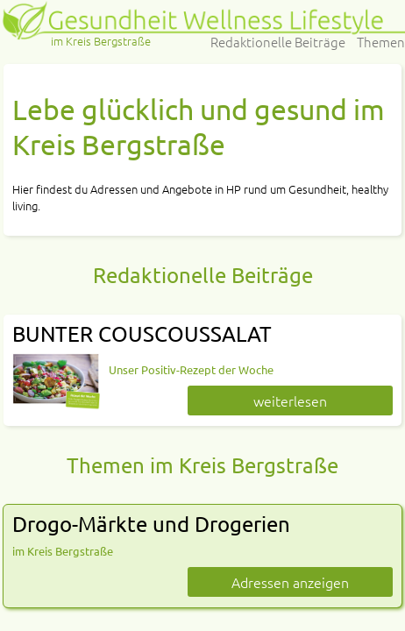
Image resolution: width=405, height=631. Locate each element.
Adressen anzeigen (290, 582)
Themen (381, 41)
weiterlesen (290, 400)
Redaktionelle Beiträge (277, 41)
